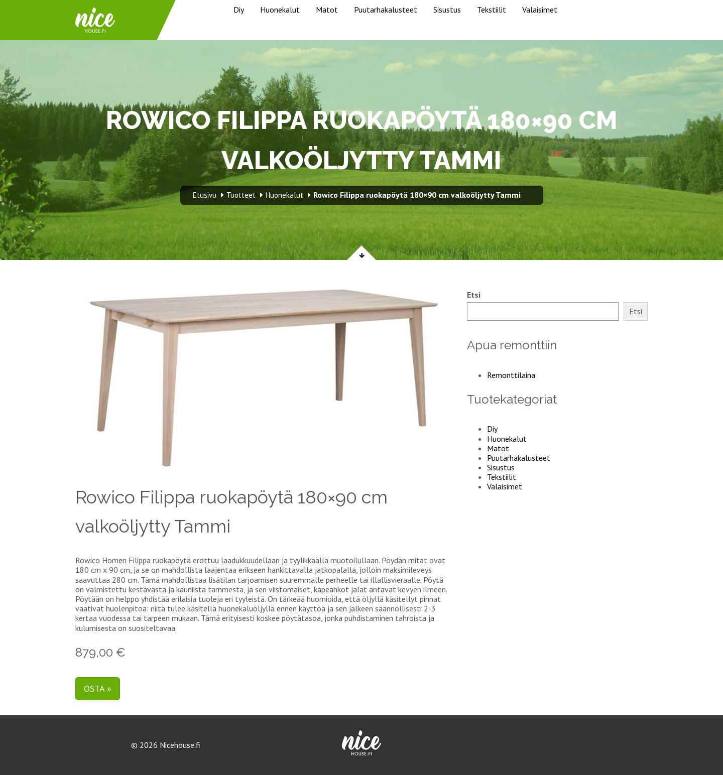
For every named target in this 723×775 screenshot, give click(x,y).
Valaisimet (539, 10)
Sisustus (447, 10)
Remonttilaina (511, 375)
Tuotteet (241, 195)
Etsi (473, 295)
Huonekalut (280, 10)
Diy (238, 10)
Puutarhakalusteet (385, 10)
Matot (327, 10)
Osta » (97, 688)
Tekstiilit (491, 10)
